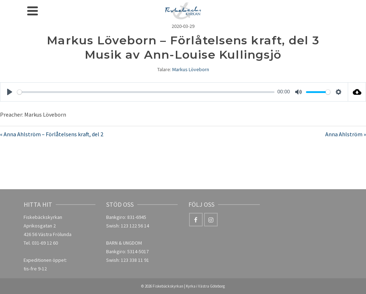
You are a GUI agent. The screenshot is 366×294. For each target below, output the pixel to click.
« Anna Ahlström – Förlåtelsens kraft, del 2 (51, 134)
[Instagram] (211, 219)
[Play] (9, 92)
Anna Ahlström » (345, 134)
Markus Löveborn (190, 69)
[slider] (145, 92)
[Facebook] (196, 219)
